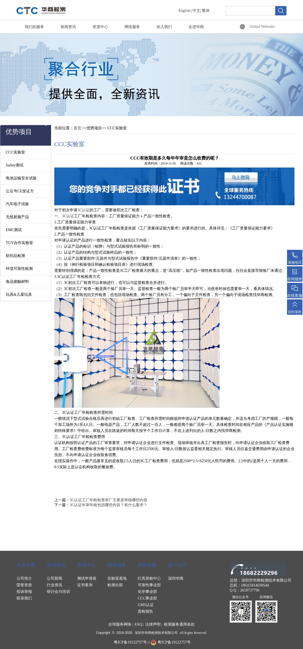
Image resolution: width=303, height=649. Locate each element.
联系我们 (24, 598)
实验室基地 (117, 578)
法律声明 (153, 624)
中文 (196, 11)
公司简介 (24, 578)
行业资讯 (54, 585)
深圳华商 (175, 578)
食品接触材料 (17, 282)
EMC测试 (14, 230)
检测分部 (115, 585)
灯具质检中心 (149, 578)
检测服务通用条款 (179, 624)
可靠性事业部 (149, 585)
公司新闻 (54, 578)
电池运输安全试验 (21, 178)
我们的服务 (34, 27)
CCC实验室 (15, 152)
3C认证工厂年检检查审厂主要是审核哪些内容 (108, 500)
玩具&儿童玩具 (19, 294)
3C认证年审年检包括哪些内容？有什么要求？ (108, 505)
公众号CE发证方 (20, 191)
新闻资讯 (68, 27)
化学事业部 (147, 592)
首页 (77, 128)
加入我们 (164, 27)
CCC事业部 (147, 598)
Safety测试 (14, 165)
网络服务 (132, 27)
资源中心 (100, 27)
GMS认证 (146, 605)
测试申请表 (86, 578)
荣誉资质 (24, 585)
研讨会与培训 (58, 592)
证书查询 (85, 585)
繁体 (206, 11)
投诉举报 (24, 592)
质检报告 (145, 611)
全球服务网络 (119, 624)
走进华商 (196, 27)
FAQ (138, 624)
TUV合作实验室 (19, 243)
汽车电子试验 (17, 204)
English (184, 11)
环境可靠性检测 (19, 269)
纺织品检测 (15, 256)
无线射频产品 (17, 217)
